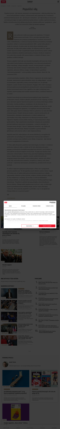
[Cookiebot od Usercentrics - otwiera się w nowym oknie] (50, 202)
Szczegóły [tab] (23, 205)
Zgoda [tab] (10, 205)
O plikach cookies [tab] (50, 205)
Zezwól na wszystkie (47, 225)
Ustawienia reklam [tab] (36, 205)
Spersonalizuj (29, 225)
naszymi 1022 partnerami (13, 211)
